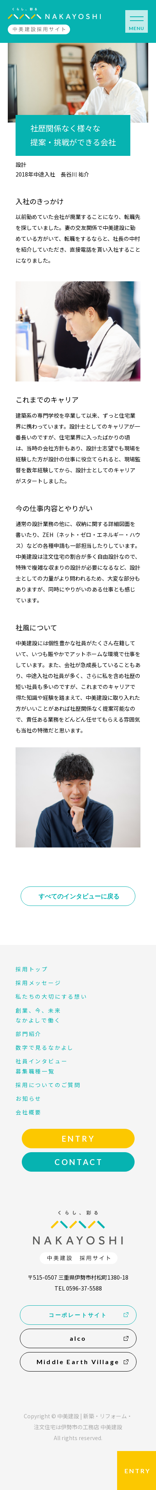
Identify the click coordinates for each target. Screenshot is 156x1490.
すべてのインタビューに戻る (79, 896)
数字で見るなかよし (45, 1047)
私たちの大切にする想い (52, 996)
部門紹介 (29, 1034)
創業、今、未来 (38, 1010)
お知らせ (29, 1098)
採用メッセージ (38, 983)
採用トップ (32, 969)
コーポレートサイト (78, 1315)
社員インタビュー (42, 1061)
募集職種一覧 (35, 1071)
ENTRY (137, 1470)
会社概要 (29, 1112)
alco (78, 1338)
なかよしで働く (38, 1020)
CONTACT (78, 1162)
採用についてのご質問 (48, 1085)
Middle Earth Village (78, 1361)
